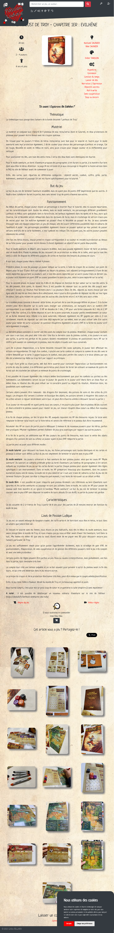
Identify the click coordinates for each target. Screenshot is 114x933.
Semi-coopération (92, 94)
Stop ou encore (92, 97)
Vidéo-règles (93, 603)
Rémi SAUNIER (92, 46)
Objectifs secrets (91, 87)
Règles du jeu (23, 603)
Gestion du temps (91, 77)
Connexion (91, 73)
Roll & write (92, 90)
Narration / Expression (92, 84)
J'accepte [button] (69, 924)
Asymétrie (91, 70)
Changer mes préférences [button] (84, 924)
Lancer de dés (92, 80)
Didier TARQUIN (92, 58)
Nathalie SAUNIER (92, 43)
